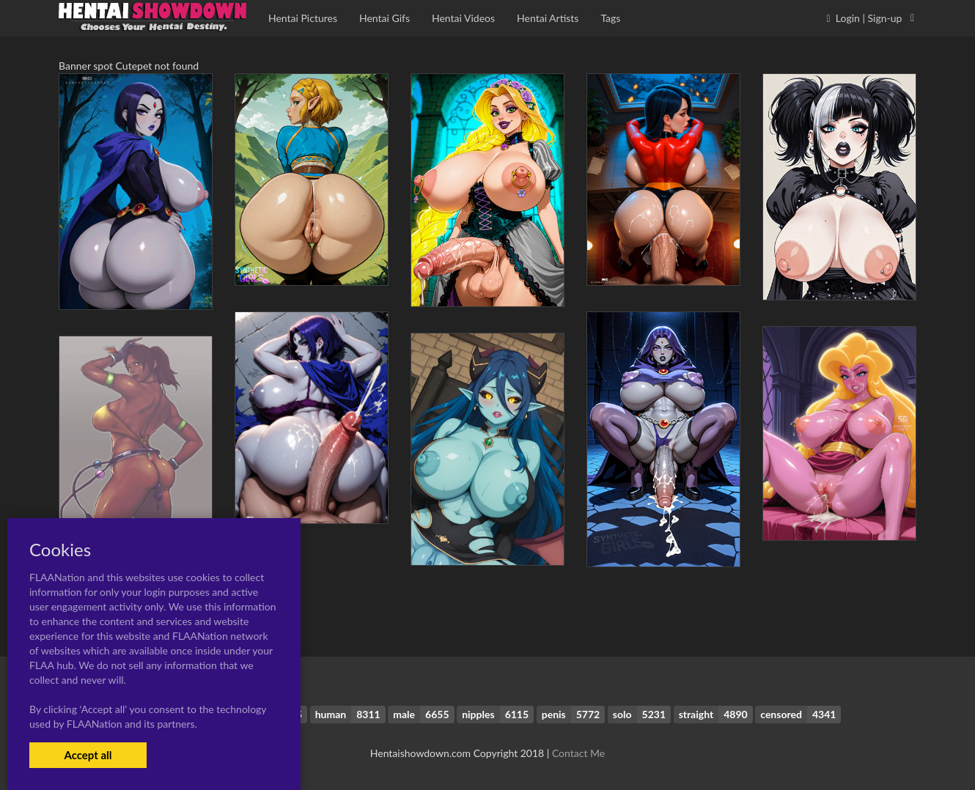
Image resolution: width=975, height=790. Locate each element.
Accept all (87, 754)
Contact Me (578, 753)
